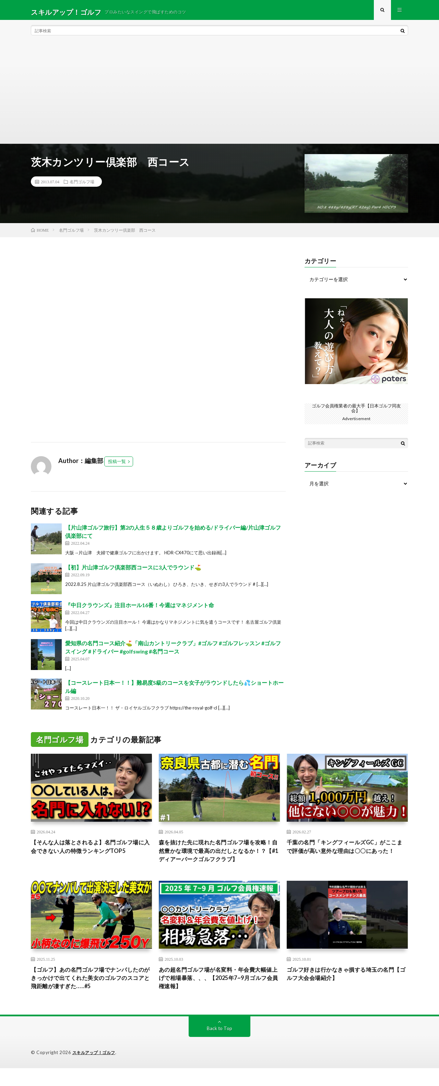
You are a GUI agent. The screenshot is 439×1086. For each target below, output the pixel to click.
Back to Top (220, 1046)
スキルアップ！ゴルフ (95, 1070)
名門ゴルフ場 (82, 186)
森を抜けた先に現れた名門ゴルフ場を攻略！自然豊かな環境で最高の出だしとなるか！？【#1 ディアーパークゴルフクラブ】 (219, 860)
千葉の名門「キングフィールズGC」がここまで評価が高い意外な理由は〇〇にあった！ (347, 856)
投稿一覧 (117, 465)
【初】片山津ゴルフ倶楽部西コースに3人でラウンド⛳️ (133, 571)
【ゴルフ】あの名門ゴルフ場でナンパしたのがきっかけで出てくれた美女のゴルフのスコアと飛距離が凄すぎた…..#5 (91, 995)
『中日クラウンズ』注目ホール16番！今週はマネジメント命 (139, 608)
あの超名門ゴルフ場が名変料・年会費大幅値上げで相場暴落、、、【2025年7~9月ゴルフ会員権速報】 (219, 995)
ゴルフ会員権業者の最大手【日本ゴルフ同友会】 (356, 411)
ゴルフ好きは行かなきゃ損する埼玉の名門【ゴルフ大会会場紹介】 (347, 990)
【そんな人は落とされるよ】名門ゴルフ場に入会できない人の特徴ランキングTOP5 (91, 851)
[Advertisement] (219, 96)
